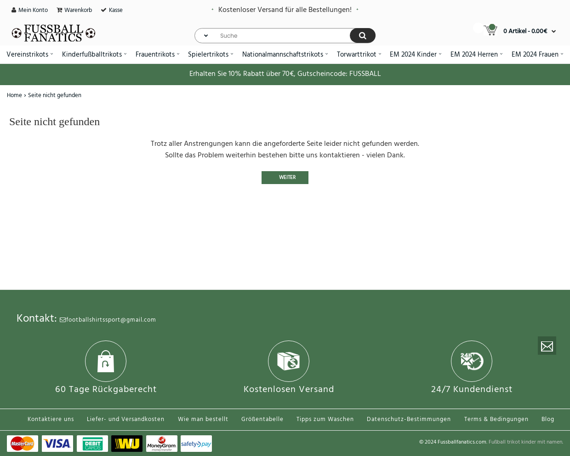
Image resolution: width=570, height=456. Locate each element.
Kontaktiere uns (51, 419)
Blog (548, 419)
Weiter (287, 177)
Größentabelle (262, 419)
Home (14, 95)
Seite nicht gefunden (54, 95)
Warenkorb (78, 10)
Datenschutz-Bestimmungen (409, 419)
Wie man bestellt (203, 419)
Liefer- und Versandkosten (126, 419)
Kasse (116, 10)
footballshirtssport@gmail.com (108, 320)
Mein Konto (33, 10)
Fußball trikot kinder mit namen (525, 442)
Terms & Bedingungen (496, 419)
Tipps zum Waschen (325, 419)
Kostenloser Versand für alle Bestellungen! (285, 10)
